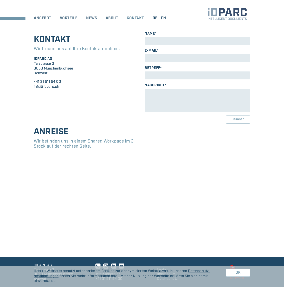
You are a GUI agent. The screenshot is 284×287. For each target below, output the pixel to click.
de (155, 18)
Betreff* (153, 68)
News (91, 18)
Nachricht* (155, 85)
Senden (238, 119)
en (163, 18)
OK (238, 272)
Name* (151, 33)
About (112, 18)
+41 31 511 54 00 (47, 81)
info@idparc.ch (46, 86)
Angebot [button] (42, 18)
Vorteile (69, 18)
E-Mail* (151, 50)
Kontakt (135, 18)
